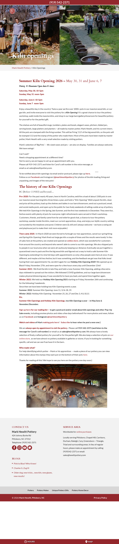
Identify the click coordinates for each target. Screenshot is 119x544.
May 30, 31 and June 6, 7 (84, 81)
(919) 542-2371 (59, 2)
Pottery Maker (43, 490)
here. (88, 173)
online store (72, 240)
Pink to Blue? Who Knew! (25, 463)
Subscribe (65, 322)
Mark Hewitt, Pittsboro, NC (32, 497)
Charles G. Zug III (21, 468)
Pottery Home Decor (80, 490)
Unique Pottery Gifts (60, 490)
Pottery (31, 490)
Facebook (35, 177)
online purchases (83, 432)
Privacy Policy (100, 497)
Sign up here (25, 309)
